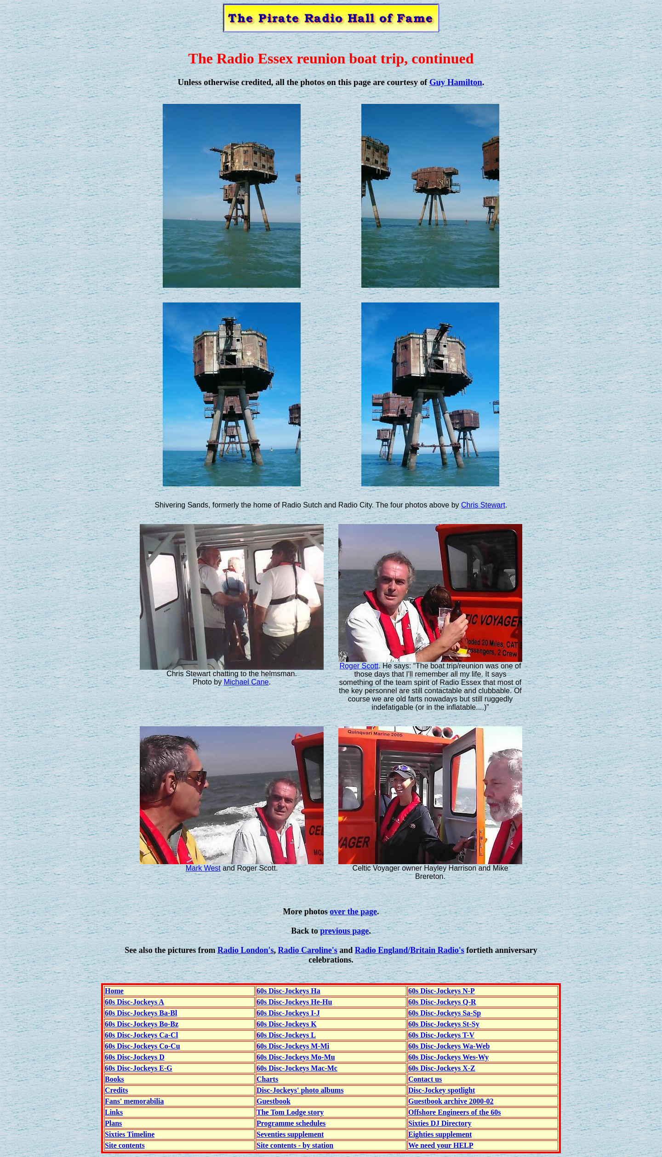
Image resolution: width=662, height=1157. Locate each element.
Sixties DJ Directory (439, 1123)
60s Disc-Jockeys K (287, 1024)
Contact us (425, 1079)
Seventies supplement (290, 1134)
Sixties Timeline (129, 1134)
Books (114, 1079)
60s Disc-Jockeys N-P (441, 991)
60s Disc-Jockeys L (286, 1035)
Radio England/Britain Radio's (409, 950)
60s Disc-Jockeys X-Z (441, 1068)
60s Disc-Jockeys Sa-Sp (444, 1013)
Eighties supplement (440, 1134)
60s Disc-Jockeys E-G (138, 1068)
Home (114, 991)
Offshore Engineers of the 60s (454, 1112)
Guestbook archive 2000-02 (450, 1101)
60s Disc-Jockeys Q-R (442, 1002)
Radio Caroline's (307, 950)
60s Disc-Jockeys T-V (441, 1035)
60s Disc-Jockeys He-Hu (294, 1002)
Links (114, 1112)
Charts (267, 1079)
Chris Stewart (483, 505)
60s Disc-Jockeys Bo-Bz (141, 1024)
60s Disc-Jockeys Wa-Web (449, 1046)
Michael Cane (246, 682)
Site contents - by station (295, 1145)
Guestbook (274, 1101)
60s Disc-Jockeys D (135, 1057)
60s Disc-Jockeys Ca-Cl (141, 1035)
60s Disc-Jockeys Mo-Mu (296, 1057)
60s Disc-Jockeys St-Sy (443, 1024)
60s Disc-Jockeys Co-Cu (142, 1046)
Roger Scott (359, 666)
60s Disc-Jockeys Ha (288, 991)
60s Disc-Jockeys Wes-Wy (448, 1057)
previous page (344, 930)
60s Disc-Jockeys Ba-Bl (141, 1013)
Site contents (125, 1145)
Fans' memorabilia (134, 1101)
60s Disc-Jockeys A (134, 1002)
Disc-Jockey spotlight (441, 1090)
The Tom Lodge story (290, 1112)
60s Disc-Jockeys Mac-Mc (297, 1068)
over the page (353, 911)
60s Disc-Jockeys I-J (288, 1013)
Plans (113, 1123)
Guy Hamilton (455, 82)
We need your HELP (441, 1145)
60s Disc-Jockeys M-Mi (293, 1046)
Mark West (203, 868)
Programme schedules (291, 1123)
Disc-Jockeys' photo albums (300, 1090)
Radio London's (245, 950)
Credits (116, 1090)
